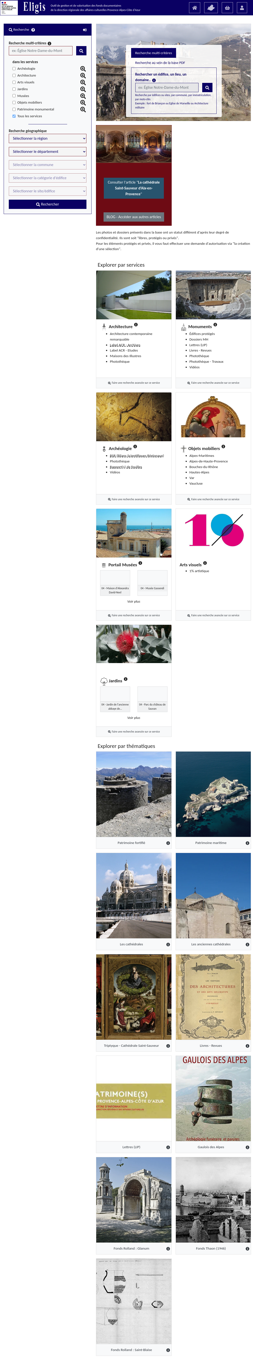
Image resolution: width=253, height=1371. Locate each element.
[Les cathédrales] (73, 876)
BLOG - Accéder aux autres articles (73, 217)
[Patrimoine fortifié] (73, 774)
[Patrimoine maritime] (193, 774)
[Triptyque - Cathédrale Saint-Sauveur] (73, 977)
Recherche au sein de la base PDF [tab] (138, 76)
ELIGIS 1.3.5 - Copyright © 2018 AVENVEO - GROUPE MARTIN (134, 1366)
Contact (181, 1361)
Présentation (92, 1361)
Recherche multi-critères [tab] (86, 76)
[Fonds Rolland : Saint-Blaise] (73, 1281)
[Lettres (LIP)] (73, 1079)
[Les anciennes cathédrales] (193, 876)
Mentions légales (158, 1361)
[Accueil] (194, 7)
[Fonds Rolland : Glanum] (73, 1180)
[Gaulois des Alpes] (193, 1079)
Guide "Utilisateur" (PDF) (123, 1361)
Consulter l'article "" (73, 191)
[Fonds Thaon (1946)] (193, 1180)
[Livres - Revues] (193, 977)
